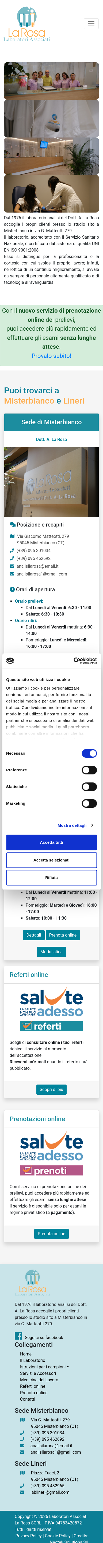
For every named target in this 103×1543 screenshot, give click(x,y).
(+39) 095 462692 (34, 558)
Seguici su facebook (39, 1337)
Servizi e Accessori (38, 1373)
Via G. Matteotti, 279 (54, 1423)
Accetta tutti (51, 842)
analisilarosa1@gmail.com (42, 574)
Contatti (27, 1399)
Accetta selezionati (51, 860)
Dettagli (33, 935)
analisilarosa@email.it (38, 566)
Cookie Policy (58, 1535)
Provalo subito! (51, 355)
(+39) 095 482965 (47, 1485)
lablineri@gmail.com (50, 1492)
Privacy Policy (28, 1535)
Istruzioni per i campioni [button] (43, 1366)
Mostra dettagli (72, 825)
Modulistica (51, 951)
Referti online (32, 1386)
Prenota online (63, 935)
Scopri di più (51, 1089)
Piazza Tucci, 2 (54, 1476)
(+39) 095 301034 (34, 550)
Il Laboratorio (32, 1360)
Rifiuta (51, 877)
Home (26, 1354)
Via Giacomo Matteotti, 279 (43, 540)
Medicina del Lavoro (39, 1379)
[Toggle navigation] (91, 23)
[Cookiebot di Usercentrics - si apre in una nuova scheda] (74, 660)
